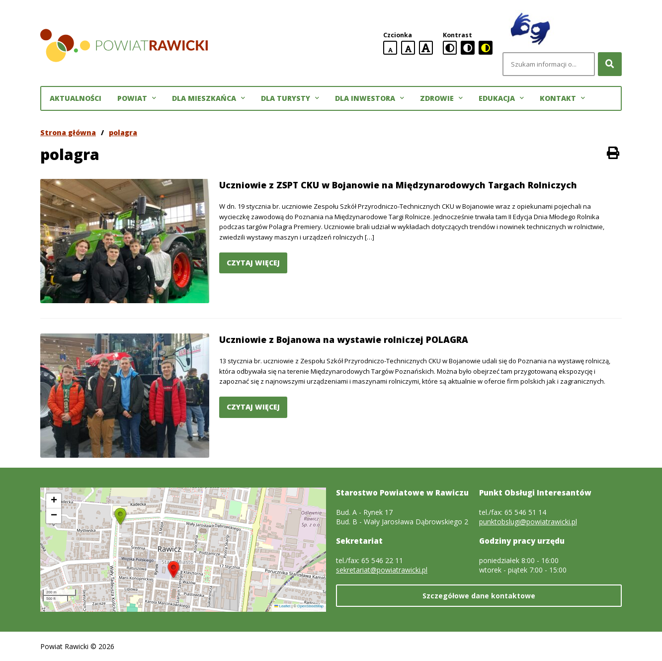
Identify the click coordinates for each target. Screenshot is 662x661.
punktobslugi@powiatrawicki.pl (528, 521)
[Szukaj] (610, 64)
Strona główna (68, 132)
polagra (123, 132)
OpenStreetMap (310, 606)
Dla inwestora (369, 98)
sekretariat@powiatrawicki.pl (381, 570)
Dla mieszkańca (208, 98)
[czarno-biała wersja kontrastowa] (468, 48)
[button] (173, 569)
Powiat (136, 98)
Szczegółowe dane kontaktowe (478, 595)
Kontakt (562, 98)
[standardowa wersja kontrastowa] (450, 48)
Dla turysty (290, 98)
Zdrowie (441, 98)
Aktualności (75, 98)
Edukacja (501, 98)
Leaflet (282, 606)
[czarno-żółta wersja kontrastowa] (486, 48)
